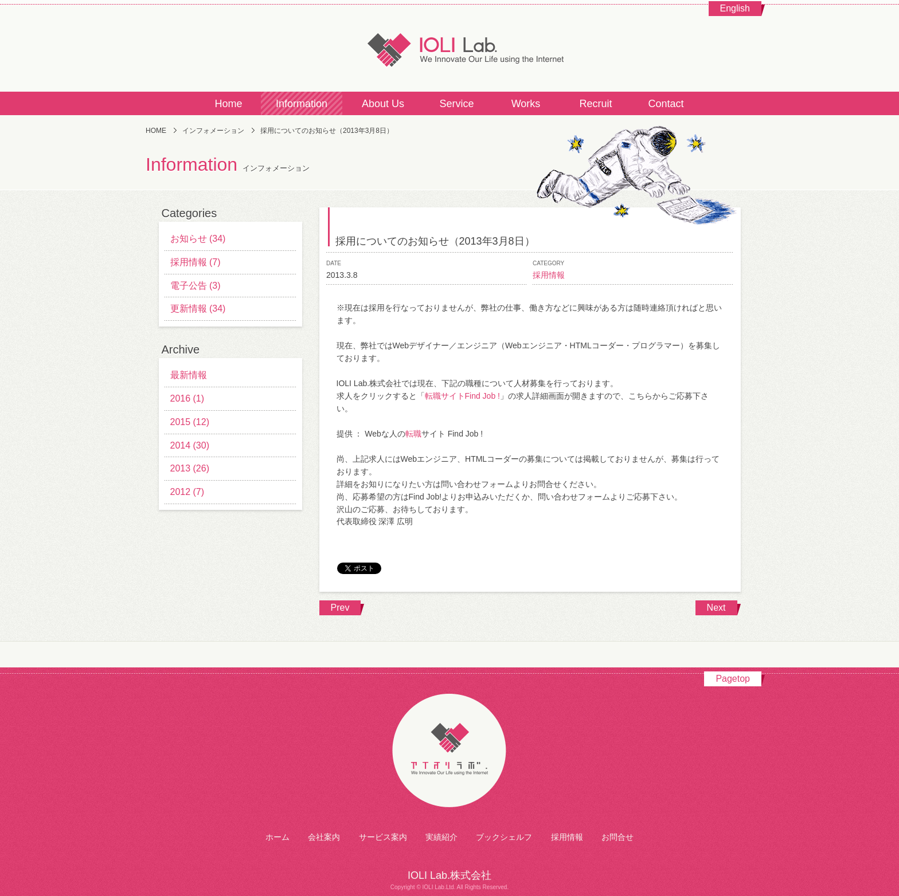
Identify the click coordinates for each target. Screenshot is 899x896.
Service (456, 103)
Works (526, 103)
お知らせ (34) (198, 238)
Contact (665, 103)
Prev (340, 607)
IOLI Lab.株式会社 (449, 49)
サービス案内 (383, 837)
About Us (383, 103)
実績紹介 (441, 837)
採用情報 (549, 275)
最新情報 (188, 375)
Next (716, 607)
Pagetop (733, 678)
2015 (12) (190, 422)
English (735, 8)
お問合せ (617, 837)
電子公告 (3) (195, 285)
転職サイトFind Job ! (462, 395)
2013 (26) (190, 468)
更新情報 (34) (198, 308)
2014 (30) (190, 445)
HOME (156, 130)
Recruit (595, 103)
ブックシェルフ (504, 837)
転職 (413, 433)
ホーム (277, 837)
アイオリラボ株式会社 (449, 751)
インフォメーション (213, 130)
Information (301, 103)
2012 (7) (187, 492)
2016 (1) (187, 398)
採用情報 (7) (195, 262)
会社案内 (324, 837)
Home (228, 103)
